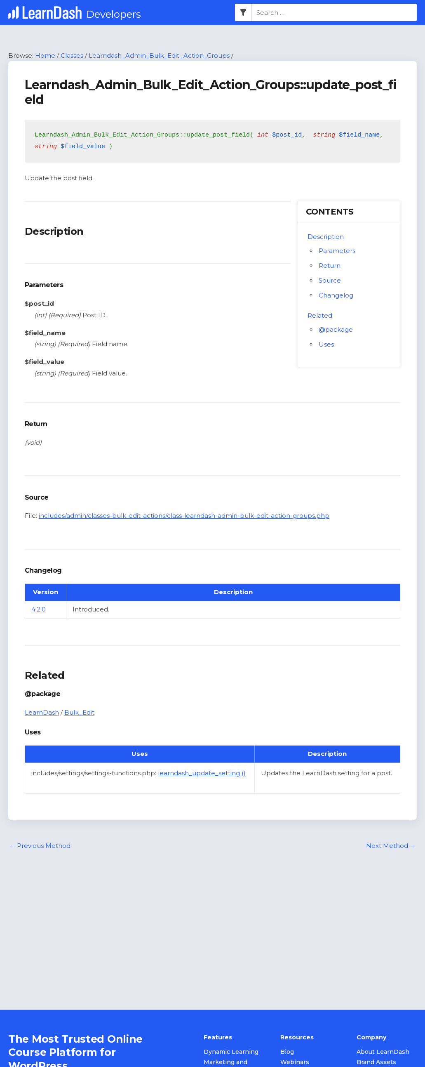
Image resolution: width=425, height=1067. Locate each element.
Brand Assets (376, 1062)
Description (326, 237)
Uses (326, 345)
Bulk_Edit (79, 713)
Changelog (336, 296)
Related (320, 316)
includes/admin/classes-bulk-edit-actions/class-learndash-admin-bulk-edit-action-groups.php (184, 516)
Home (45, 55)
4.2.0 (38, 610)
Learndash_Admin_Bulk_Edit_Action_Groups (159, 55)
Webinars (294, 1062)
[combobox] (334, 12)
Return (329, 266)
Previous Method (39, 846)
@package (336, 330)
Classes (72, 55)
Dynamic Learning (231, 1052)
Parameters (337, 251)
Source (330, 281)
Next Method (391, 846)
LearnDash (42, 713)
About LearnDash (383, 1052)
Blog (287, 1052)
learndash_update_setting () (202, 773)
